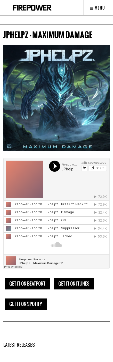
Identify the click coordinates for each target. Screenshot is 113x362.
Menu (97, 8)
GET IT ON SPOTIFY (25, 304)
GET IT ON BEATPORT (27, 283)
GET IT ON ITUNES (74, 283)
